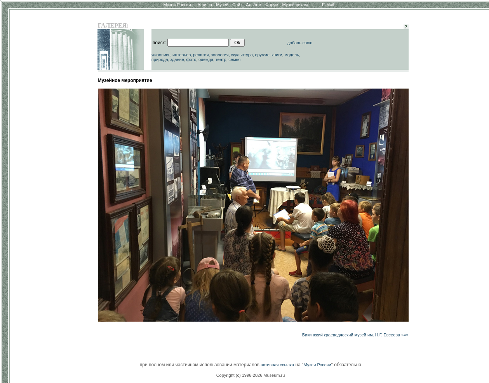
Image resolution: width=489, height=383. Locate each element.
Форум (271, 4)
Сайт (237, 4)
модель (291, 54)
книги (276, 54)
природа (159, 59)
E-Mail (328, 4)
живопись (161, 54)
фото (191, 59)
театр (221, 59)
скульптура (242, 54)
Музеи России (178, 4)
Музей (222, 4)
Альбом (253, 4)
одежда (205, 59)
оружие (262, 54)
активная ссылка (277, 364)
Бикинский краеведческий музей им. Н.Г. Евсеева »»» (355, 335)
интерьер (181, 54)
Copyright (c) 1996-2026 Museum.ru (250, 375)
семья (234, 59)
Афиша (205, 4)
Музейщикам (295, 4)
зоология (220, 54)
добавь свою (299, 42)
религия (201, 54)
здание (177, 59)
